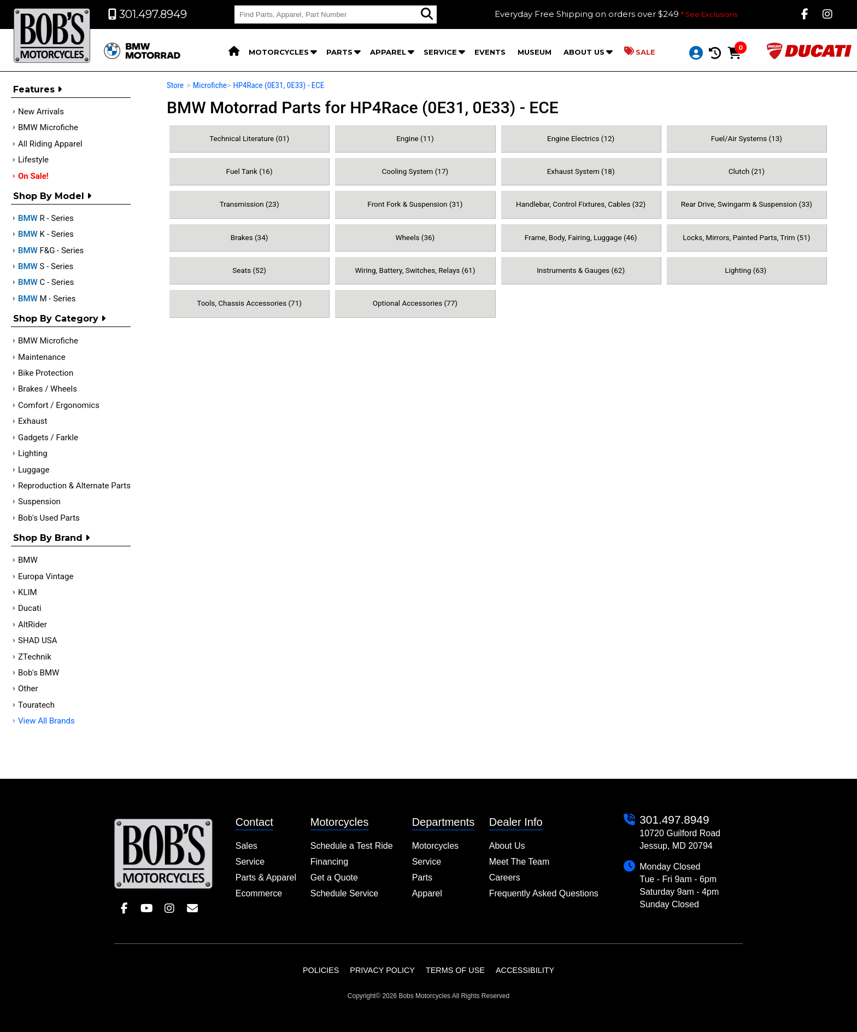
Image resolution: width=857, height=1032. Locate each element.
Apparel (388, 52)
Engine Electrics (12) (580, 138)
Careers (504, 877)
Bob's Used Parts (49, 518)
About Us (583, 52)
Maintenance (42, 357)
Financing (329, 861)
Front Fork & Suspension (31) (414, 204)
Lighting (33, 453)
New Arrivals (41, 111)
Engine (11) (414, 138)
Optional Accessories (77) (415, 303)
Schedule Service (344, 893)
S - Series (45, 266)
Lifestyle (33, 160)
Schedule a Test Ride (351, 845)
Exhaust (32, 421)
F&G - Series (51, 250)
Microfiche (210, 85)
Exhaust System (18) (581, 171)
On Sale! (33, 176)
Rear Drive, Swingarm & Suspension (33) (746, 204)
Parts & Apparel (266, 877)
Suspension (39, 501)
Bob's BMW (38, 673)
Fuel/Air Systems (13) (746, 138)
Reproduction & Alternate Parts (74, 486)
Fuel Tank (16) (249, 171)
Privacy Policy (382, 970)
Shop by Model (52, 196)
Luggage (33, 470)
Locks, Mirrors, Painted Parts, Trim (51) (746, 237)
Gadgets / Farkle (48, 437)
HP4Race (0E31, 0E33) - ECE (278, 85)
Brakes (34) (249, 237)
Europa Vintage (45, 576)
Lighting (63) (746, 270)
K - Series (46, 234)
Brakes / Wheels (47, 389)
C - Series (46, 282)
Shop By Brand (51, 538)
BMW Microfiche (48, 127)
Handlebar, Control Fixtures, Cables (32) (580, 204)
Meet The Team (519, 861)
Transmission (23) (249, 204)
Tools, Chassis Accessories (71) (249, 303)
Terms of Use (455, 970)
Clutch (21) (747, 171)
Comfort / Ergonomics (58, 405)
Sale (639, 51)
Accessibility (525, 970)
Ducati (30, 608)
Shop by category (59, 318)
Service (440, 52)
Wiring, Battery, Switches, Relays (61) (415, 270)
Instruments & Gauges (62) (581, 270)
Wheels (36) (415, 237)
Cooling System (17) (414, 171)
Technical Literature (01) (249, 138)
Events (490, 52)
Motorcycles (279, 52)
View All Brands (46, 721)
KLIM (27, 592)
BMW (28, 560)
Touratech (36, 705)
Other (28, 688)
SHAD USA (37, 640)
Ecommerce (259, 893)
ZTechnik (34, 657)
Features (37, 89)
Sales (246, 845)
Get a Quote (334, 877)
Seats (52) (249, 270)
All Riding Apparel (50, 144)
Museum (534, 52)
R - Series (46, 218)
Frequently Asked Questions (543, 893)
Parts (339, 52)
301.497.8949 (674, 819)
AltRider (32, 624)
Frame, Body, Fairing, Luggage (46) (581, 237)
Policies (321, 970)
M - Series (47, 299)
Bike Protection (45, 373)
